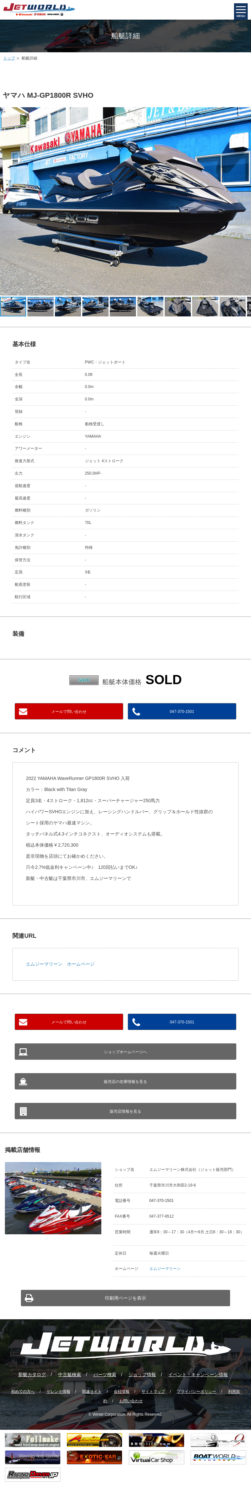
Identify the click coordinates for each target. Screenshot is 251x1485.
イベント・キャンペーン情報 (198, 1374)
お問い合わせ (131, 1401)
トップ (9, 58)
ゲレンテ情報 (58, 1391)
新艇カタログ (32, 1374)
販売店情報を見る (125, 1111)
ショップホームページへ (125, 1052)
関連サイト (92, 1391)
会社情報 (121, 1391)
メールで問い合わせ (69, 711)
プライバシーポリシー (196, 1391)
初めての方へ (23, 1391)
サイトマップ (153, 1391)
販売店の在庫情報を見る (125, 1081)
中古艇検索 (69, 1374)
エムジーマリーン (165, 1268)
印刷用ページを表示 (125, 1298)
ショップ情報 (142, 1374)
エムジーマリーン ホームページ (60, 964)
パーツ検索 (104, 1374)
